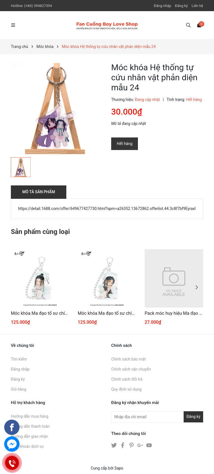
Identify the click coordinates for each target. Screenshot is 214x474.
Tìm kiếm (19, 359)
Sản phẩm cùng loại (40, 232)
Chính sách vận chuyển (131, 369)
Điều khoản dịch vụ (27, 446)
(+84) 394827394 (38, 6)
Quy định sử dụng (126, 389)
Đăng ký (181, 6)
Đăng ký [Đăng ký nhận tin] (193, 416)
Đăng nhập (162, 6)
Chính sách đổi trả (126, 379)
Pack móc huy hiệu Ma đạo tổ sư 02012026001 (174, 313)
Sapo (119, 468)
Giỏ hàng (18, 389)
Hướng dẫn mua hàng (29, 416)
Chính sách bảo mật (128, 359)
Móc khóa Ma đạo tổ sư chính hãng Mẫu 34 (107, 313)
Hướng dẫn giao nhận (29, 436)
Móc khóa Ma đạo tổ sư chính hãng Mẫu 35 (40, 313)
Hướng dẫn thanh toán (30, 426)
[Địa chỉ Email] (157, 416)
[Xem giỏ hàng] (199, 25)
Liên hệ (197, 6)
